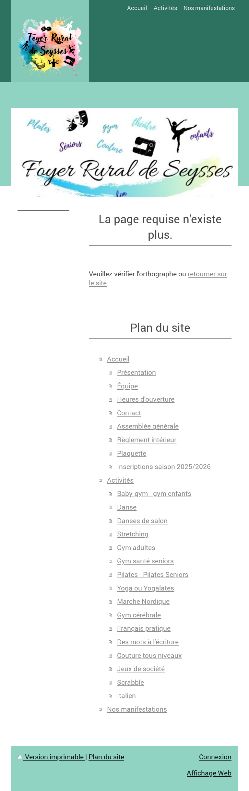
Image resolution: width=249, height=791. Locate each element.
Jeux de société (141, 668)
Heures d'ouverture (145, 399)
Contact (129, 412)
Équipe (127, 385)
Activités (120, 480)
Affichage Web (209, 772)
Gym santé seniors (145, 560)
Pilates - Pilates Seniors (152, 574)
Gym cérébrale (139, 614)
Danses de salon (142, 520)
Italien (126, 695)
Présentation (136, 372)
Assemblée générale (148, 425)
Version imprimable (51, 756)
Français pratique (144, 628)
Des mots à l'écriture (148, 641)
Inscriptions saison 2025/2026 (164, 466)
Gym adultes (136, 547)
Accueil (118, 358)
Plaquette (131, 453)
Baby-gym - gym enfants (154, 493)
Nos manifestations (137, 709)
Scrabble (130, 682)
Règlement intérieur (146, 439)
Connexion (215, 756)
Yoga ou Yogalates (145, 587)
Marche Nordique (143, 601)
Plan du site (106, 756)
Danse (126, 506)
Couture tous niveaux (149, 655)
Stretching (132, 533)
